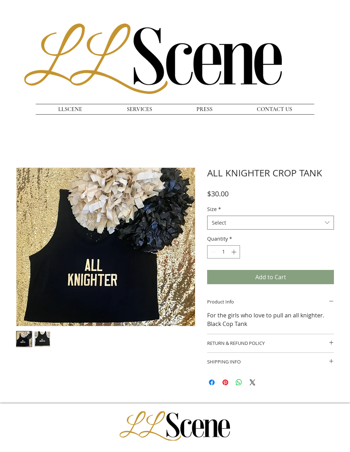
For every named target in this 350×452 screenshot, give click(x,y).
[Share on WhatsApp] (239, 382)
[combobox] (270, 223)
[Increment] (234, 252)
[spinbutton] (223, 252)
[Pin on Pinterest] (225, 382)
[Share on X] (252, 382)
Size (214, 209)
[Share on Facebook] (212, 382)
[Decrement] (212, 252)
